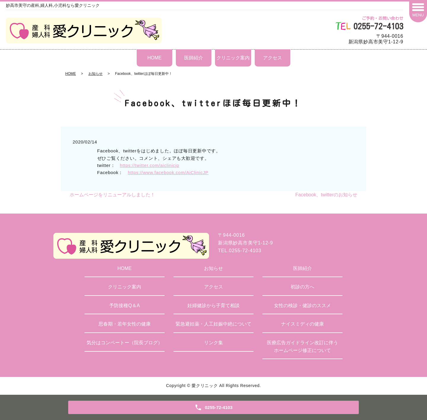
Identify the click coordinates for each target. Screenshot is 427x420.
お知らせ (95, 74)
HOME (154, 57)
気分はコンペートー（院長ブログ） (124, 342)
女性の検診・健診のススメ (302, 305)
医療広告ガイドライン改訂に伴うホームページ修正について (302, 346)
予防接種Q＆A (124, 305)
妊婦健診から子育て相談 (213, 305)
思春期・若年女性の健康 (124, 323)
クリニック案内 (233, 57)
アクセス (272, 57)
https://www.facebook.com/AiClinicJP (168, 172)
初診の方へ (302, 286)
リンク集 (213, 342)
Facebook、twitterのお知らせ (326, 194)
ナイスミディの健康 (302, 323)
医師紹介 (193, 57)
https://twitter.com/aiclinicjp (149, 165)
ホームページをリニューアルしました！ (112, 194)
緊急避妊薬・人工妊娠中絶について (213, 323)
